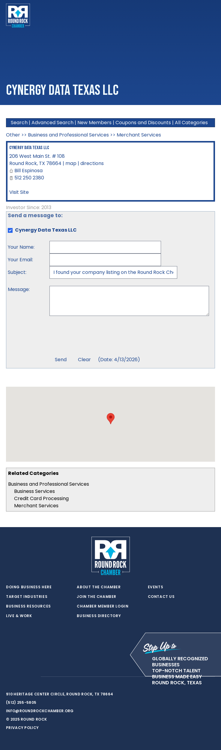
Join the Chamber (96, 596)
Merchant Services (36, 505)
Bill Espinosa (28, 170)
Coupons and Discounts (143, 122)
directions (92, 163)
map (70, 163)
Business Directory (99, 616)
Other (13, 134)
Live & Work (19, 616)
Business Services (34, 491)
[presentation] (95, 337)
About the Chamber (99, 587)
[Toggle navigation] (210, 15)
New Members (94, 122)
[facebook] (21, 676)
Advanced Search (52, 122)
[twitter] (9, 676)
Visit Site (19, 192)
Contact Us (161, 596)
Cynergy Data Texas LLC (29, 148)
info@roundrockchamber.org (40, 710)
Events (155, 587)
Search (19, 122)
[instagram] (33, 676)
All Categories (191, 122)
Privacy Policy (22, 727)
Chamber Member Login (102, 606)
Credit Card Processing (41, 498)
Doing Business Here (29, 587)
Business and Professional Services (48, 484)
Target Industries (26, 596)
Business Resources (28, 606)
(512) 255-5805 (21, 702)
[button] (111, 418)
